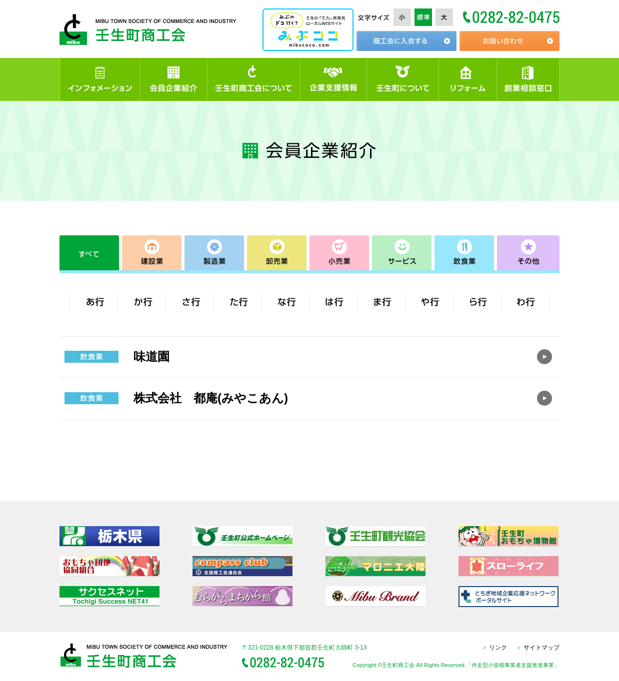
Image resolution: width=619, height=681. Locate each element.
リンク (494, 647)
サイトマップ (538, 647)
